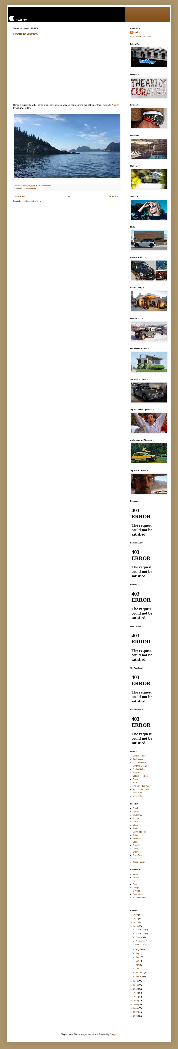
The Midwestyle (139, 762)
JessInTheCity (139, 862)
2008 (135, 1008)
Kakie (135, 821)
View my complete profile (141, 36)
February (140, 972)
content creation (29, 188)
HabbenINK (138, 838)
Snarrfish (137, 852)
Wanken (136, 772)
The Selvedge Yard (141, 786)
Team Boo (137, 855)
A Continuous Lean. (141, 789)
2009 (135, 1004)
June (138, 957)
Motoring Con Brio (141, 766)
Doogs (135, 842)
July (138, 953)
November (140, 933)
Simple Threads (140, 756)
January (139, 976)
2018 (135, 918)
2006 (135, 1016)
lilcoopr (136, 818)
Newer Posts (19, 196)
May (138, 961)
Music (135, 874)
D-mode (136, 845)
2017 (135, 922)
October (139, 937)
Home (67, 196)
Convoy (136, 779)
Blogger (113, 1034)
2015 (135, 981)
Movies (136, 877)
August (139, 949)
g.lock (135, 825)
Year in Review (139, 897)
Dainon (136, 835)
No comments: (45, 186)
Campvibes (138, 894)
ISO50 (135, 783)
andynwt (94, 1034)
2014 (135, 985)
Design (136, 887)
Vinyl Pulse (137, 793)
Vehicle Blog (138, 796)
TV (134, 881)
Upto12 (136, 811)
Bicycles (136, 891)
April (138, 965)
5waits (135, 828)
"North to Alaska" (111, 105)
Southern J (137, 815)
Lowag (135, 849)
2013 (135, 989)
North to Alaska (25, 34)
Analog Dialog (139, 769)
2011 (135, 997)
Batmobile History (140, 776)
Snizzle (136, 859)
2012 (135, 993)
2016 (135, 926)
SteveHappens (139, 832)
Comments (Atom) (33, 201)
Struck (135, 808)
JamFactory (138, 759)
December (140, 929)
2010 (135, 1000)
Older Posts (114, 196)
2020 (135, 915)
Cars (135, 884)
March (139, 969)
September (141, 941)
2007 (135, 1012)
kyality (137, 32)
